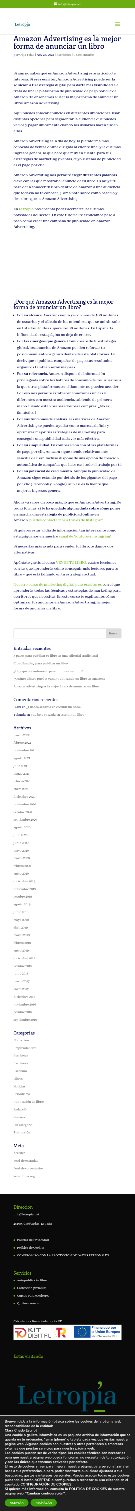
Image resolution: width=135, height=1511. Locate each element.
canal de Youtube (74, 536)
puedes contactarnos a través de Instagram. (66, 520)
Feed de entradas (26, 1161)
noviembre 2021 (25, 750)
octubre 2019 (23, 897)
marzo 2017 (22, 981)
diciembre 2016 (24, 997)
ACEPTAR (17, 1503)
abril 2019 (21, 928)
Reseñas (19, 1117)
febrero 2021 (22, 781)
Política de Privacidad (33, 1240)
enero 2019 (21, 951)
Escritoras (21, 1055)
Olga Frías (26, 55)
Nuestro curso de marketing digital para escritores (58, 584)
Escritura (20, 1071)
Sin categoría (23, 1125)
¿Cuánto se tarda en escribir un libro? (53, 707)
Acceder (19, 1153)
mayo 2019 (21, 920)
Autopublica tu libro (32, 1280)
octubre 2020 (23, 812)
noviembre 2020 (25, 804)
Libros (18, 1079)
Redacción (21, 1109)
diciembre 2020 (24, 797)
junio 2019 (21, 912)
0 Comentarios (84, 55)
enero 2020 (21, 874)
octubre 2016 (23, 1012)
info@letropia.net (26, 1214)
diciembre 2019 (24, 881)
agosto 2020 (22, 827)
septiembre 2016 (25, 1020)
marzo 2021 (22, 774)
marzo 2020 (22, 858)
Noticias (20, 1086)
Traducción (22, 1132)
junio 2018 (21, 974)
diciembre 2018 (24, 958)
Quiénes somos (28, 1303)
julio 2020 (21, 835)
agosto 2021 (22, 758)
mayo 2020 (21, 851)
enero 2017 (21, 989)
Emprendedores (25, 1048)
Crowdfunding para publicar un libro (41, 663)
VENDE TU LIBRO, (71, 562)
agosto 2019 (22, 904)
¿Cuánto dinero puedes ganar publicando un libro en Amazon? (59, 679)
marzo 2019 (22, 935)
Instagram (101, 536)
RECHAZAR (44, 1503)
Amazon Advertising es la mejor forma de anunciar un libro (56, 686)
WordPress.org (24, 1176)
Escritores (63, 55)
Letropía (26, 209)
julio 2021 (20, 766)
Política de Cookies (30, 1248)
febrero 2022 (22, 743)
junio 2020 (21, 843)
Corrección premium (31, 1288)
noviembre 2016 (25, 1005)
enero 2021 (21, 789)
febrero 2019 (22, 943)
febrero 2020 (22, 866)
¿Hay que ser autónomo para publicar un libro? (48, 671)
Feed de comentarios (28, 1168)
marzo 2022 (22, 735)
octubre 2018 (23, 966)
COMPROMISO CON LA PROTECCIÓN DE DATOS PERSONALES (63, 1255)
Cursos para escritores (33, 1296)
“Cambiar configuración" (45, 1493)
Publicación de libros (29, 1102)
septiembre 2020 (25, 820)
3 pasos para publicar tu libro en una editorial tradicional (56, 656)
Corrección (21, 1040)
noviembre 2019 (25, 889)
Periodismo (22, 1094)
